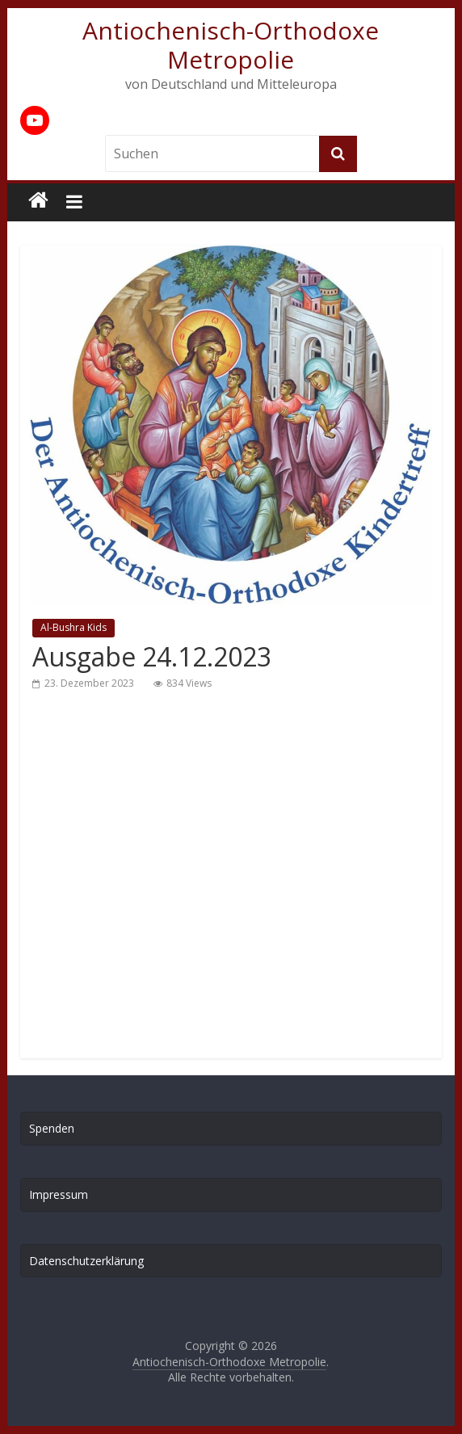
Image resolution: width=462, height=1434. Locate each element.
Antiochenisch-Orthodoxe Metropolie (230, 45)
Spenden (51, 1128)
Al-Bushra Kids (73, 627)
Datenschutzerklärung (86, 1260)
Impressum (58, 1194)
